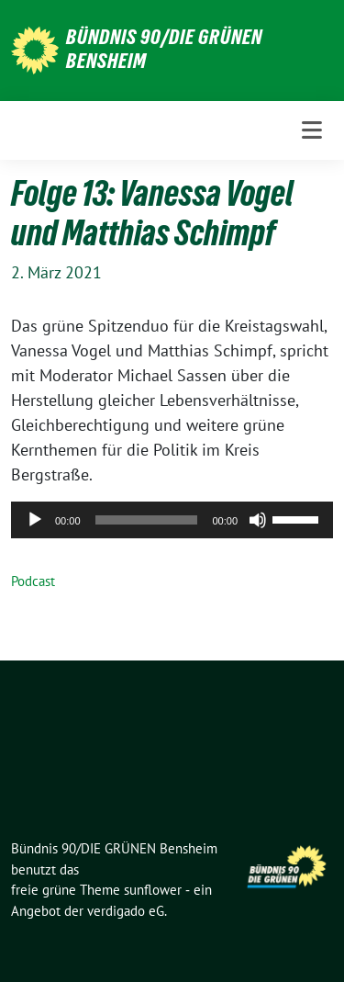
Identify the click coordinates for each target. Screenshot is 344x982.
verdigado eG (125, 911)
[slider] (146, 520)
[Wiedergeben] (35, 520)
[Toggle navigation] (312, 130)
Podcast (33, 581)
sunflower (153, 889)
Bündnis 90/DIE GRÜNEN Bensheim (164, 49)
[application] (172, 520)
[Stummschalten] (258, 520)
